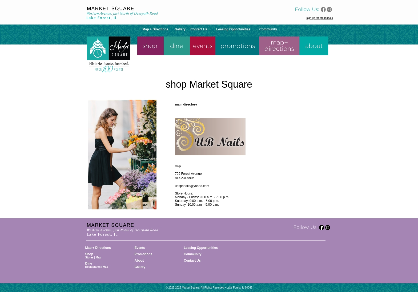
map (178, 166)
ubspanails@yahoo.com (192, 186)
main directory (186, 104)
